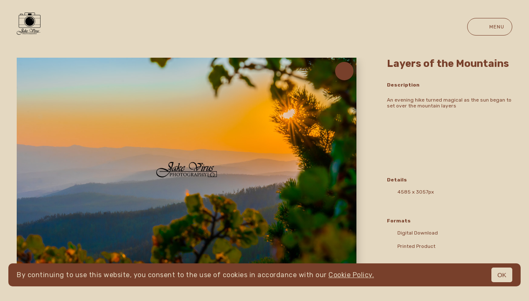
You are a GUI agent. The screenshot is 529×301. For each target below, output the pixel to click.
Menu (489, 27)
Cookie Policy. (351, 275)
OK (501, 274)
